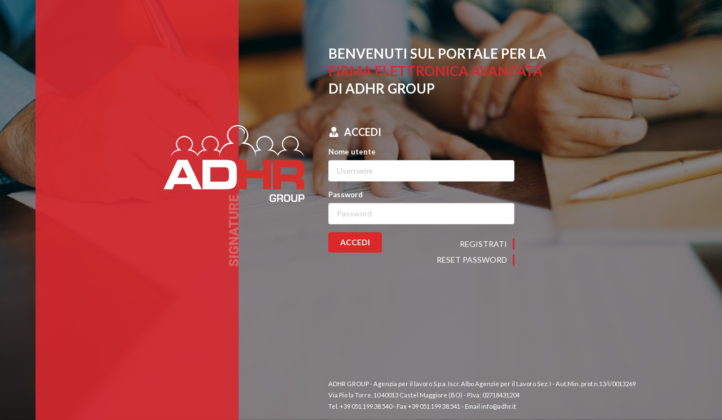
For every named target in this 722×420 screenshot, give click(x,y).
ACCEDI (355, 242)
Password (345, 194)
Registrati (483, 244)
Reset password (472, 259)
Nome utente (352, 151)
